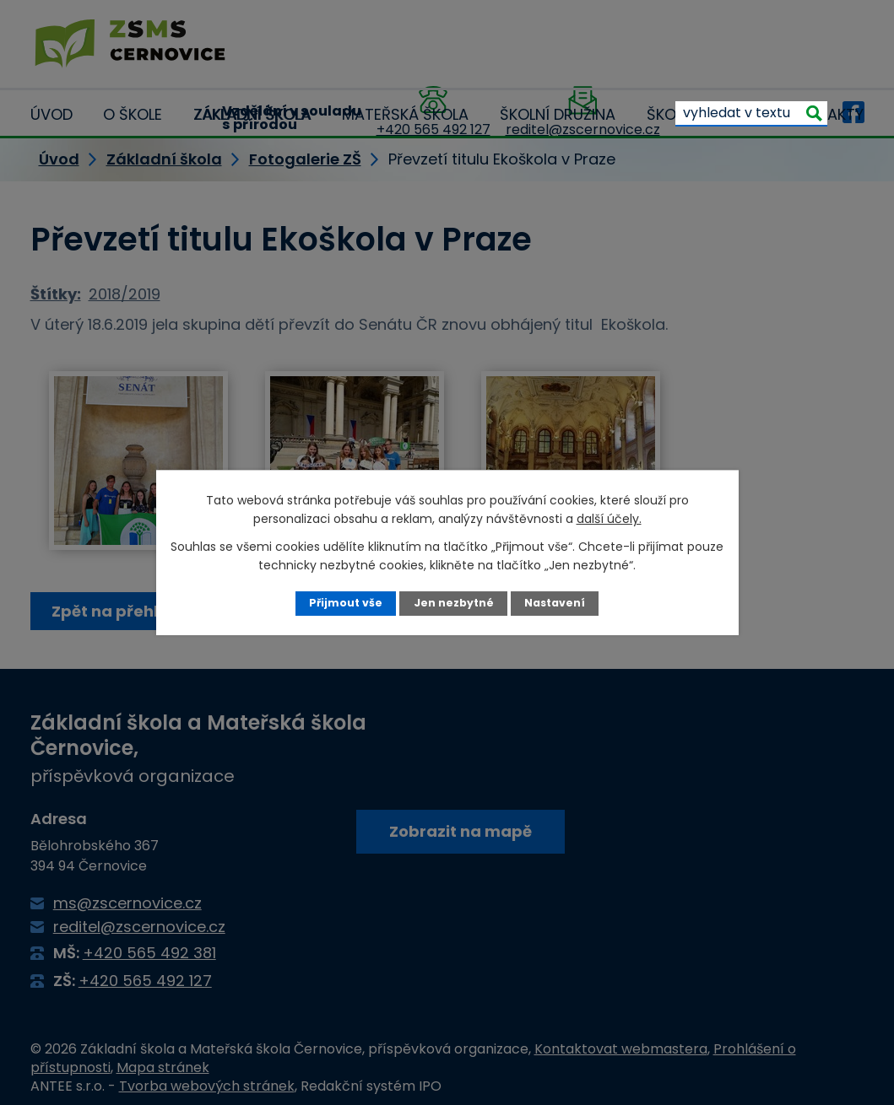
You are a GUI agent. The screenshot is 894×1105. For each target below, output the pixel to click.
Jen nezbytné (453, 603)
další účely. (609, 518)
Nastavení (554, 603)
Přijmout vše (345, 603)
